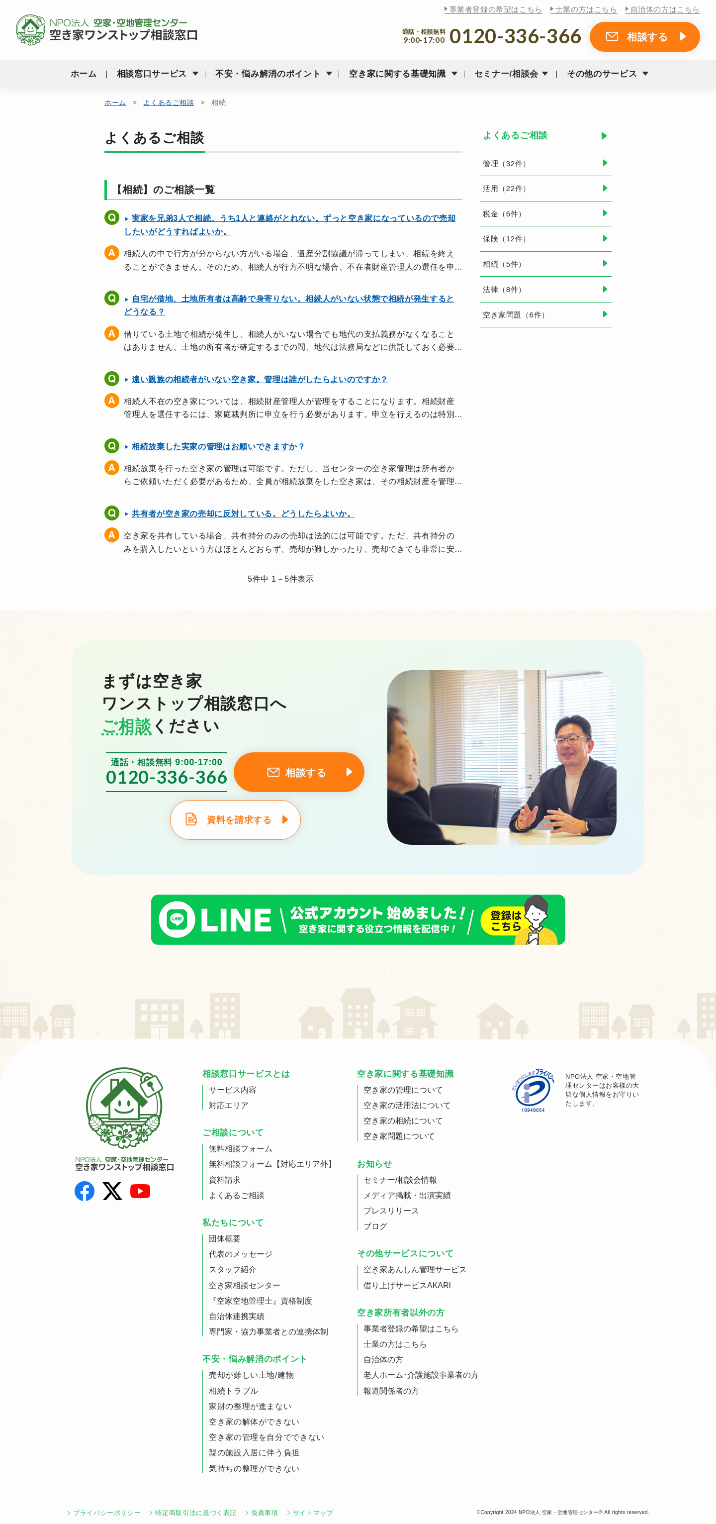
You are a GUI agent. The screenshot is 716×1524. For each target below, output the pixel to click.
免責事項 (264, 1513)
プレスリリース (391, 1211)
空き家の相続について (403, 1121)
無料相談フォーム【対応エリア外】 (272, 1164)
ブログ (375, 1226)
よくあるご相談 (168, 102)
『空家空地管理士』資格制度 (260, 1301)
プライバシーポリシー (107, 1513)
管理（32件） (507, 163)
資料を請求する (239, 820)
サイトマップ (313, 1513)
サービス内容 (233, 1090)
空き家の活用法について (407, 1105)
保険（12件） (507, 238)
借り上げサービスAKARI (407, 1285)
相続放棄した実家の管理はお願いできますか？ (218, 446)
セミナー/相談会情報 (400, 1180)
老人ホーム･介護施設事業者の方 (421, 1375)
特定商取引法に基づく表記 (196, 1513)
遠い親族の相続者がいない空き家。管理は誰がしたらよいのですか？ (260, 379)
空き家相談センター (244, 1285)
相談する (647, 36)
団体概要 (225, 1238)
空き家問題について (399, 1136)
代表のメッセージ (240, 1254)
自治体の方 (383, 1359)
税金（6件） (504, 213)
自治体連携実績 (237, 1316)
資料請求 (225, 1180)
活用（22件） (507, 188)
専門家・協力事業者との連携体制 (268, 1331)
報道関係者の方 (391, 1391)
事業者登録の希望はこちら (495, 9)
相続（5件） (504, 264)
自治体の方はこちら (665, 9)
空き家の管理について (403, 1090)
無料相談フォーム (240, 1148)
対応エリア (229, 1105)
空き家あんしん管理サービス (415, 1269)
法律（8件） (504, 289)
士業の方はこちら (586, 9)
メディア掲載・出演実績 (407, 1195)
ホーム (84, 74)
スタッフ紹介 (233, 1269)
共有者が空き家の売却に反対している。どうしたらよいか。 (243, 513)
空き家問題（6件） (516, 314)
